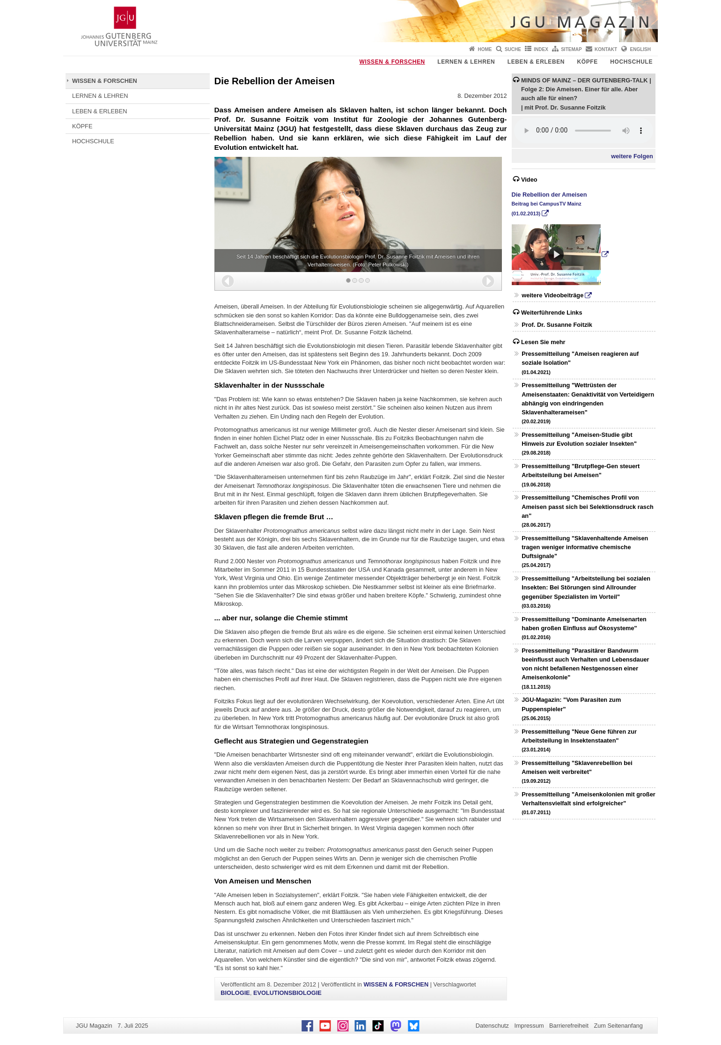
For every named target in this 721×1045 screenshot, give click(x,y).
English (640, 49)
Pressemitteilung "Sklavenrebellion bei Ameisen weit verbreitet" (577, 771)
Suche (513, 49)
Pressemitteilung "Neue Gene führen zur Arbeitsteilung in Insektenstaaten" (579, 740)
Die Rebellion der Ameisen (549, 203)
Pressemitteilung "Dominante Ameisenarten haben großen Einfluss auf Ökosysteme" (584, 628)
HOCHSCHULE (631, 62)
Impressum (529, 1025)
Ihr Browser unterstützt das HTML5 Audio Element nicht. (583, 130)
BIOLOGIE (235, 992)
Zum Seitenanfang (618, 1025)
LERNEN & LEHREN (466, 62)
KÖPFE (587, 62)
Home (485, 49)
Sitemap (571, 49)
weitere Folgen (632, 156)
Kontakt (606, 49)
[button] (228, 281)
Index (541, 49)
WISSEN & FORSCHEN (392, 62)
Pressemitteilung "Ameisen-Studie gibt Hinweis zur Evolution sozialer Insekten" (579, 443)
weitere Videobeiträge (552, 295)
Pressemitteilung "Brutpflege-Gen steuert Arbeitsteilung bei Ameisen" (581, 475)
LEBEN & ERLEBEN (536, 62)
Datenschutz (492, 1025)
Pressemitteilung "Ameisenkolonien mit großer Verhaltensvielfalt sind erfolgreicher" (588, 803)
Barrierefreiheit (569, 1025)
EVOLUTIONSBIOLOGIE (287, 992)
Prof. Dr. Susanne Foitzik (557, 324)
